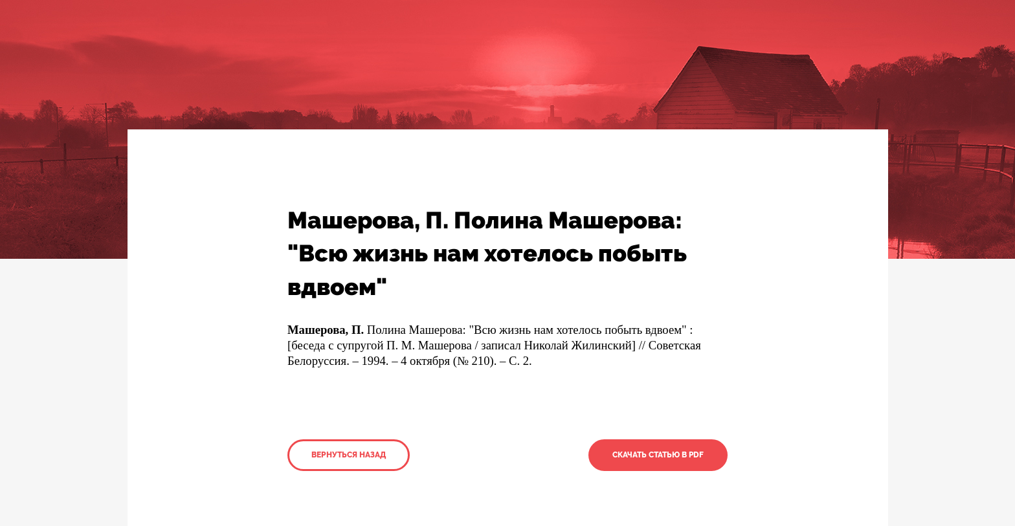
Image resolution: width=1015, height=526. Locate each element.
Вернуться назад (348, 454)
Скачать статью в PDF (658, 454)
